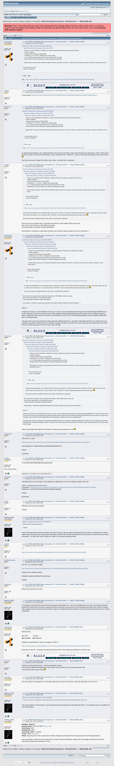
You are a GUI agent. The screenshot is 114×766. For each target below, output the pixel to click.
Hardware (28, 21)
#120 (108, 720)
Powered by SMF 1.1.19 (46, 762)
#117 (108, 661)
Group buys (36, 21)
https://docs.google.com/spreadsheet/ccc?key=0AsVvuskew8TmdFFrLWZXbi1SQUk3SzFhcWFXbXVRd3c (60, 79)
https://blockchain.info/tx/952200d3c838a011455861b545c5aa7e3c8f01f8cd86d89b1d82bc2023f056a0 (63, 487)
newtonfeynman (9, 560)
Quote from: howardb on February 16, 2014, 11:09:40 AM (37, 697)
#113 (108, 561)
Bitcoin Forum (7, 21)
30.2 (25, 14)
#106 (108, 337)
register (26, 11)
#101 (108, 42)
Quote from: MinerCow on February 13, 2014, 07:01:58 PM (37, 169)
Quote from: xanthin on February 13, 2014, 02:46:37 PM (36, 46)
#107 (108, 434)
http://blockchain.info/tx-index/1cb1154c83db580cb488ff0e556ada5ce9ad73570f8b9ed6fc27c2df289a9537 (56, 442)
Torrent (29, 14)
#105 (108, 236)
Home (8, 17)
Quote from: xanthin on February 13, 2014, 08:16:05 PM (36, 240)
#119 (108, 694)
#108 (108, 459)
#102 (108, 91)
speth (6, 501)
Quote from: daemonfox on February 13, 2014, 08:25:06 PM (37, 340)
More (34, 17)
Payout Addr (47, 726)
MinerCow (7, 107)
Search (18, 17)
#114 (108, 585)
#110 (108, 502)
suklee (6, 90)
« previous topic (97, 33)
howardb (7, 677)
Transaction (35, 734)
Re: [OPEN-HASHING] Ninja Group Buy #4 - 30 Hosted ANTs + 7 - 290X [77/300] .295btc (55, 42)
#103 (108, 107)
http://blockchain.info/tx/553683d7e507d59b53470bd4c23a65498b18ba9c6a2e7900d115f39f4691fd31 (64, 95)
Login (23, 17)
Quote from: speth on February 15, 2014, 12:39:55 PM (36, 521)
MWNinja (7, 517)
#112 (108, 544)
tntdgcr (6, 458)
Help (13, 17)
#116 (108, 628)
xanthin (6, 165)
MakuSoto (7, 584)
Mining (21, 21)
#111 (108, 518)
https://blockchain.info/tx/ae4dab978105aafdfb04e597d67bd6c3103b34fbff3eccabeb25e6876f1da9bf (54, 552)
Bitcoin (16, 21)
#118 (108, 678)
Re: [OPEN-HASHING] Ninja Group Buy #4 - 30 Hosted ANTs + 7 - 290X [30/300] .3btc (54, 627)
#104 (108, 165)
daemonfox (8, 42)
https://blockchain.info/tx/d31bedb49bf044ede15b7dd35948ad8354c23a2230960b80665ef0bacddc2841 (55, 568)
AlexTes (7, 661)
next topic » (106, 33)
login (20, 11)
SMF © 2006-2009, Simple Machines (64, 762)
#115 (108, 601)
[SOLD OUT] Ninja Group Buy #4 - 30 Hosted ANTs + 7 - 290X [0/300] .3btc (67, 21)
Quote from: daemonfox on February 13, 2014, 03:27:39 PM (37, 111)
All (21, 35)
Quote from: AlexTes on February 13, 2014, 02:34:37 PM (38, 48)
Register (28, 17)
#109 (108, 478)
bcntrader (7, 477)
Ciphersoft (8, 434)
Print (108, 35)
